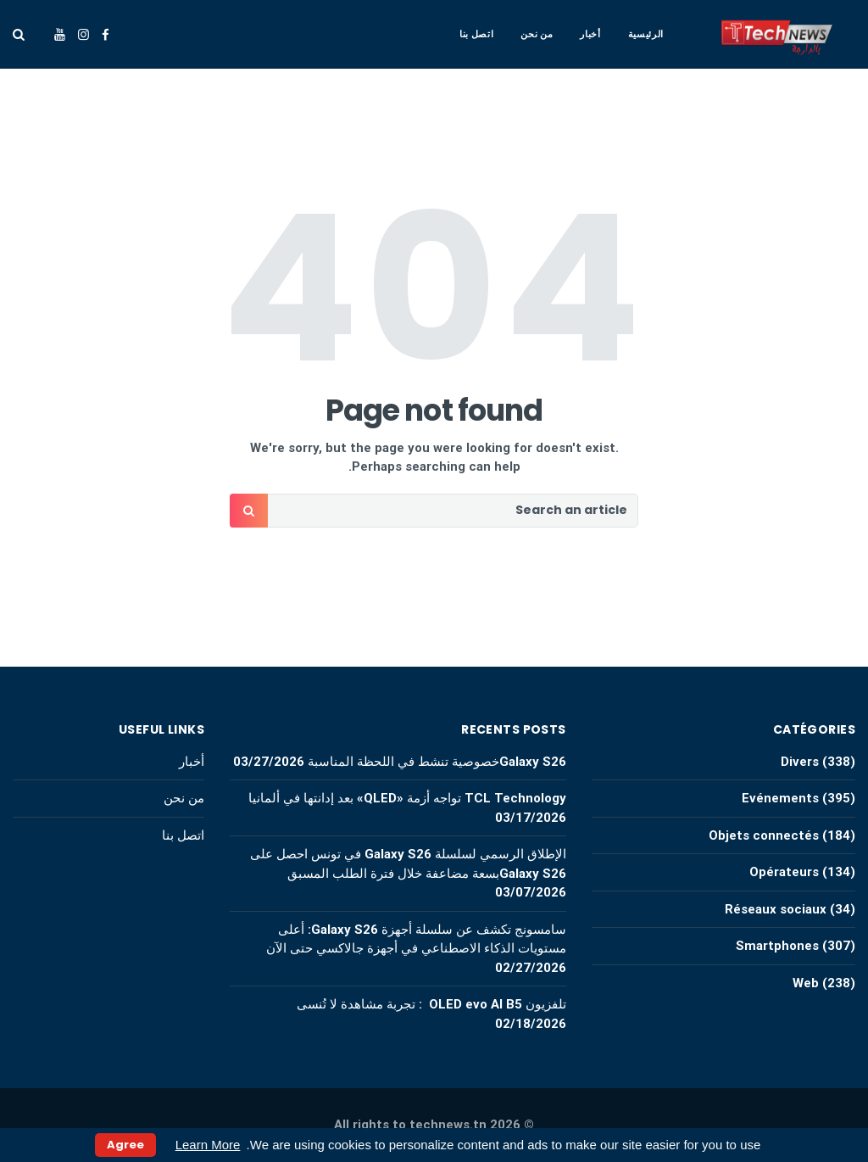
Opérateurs (784, 872)
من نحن (536, 34)
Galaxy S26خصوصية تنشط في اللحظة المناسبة (437, 761)
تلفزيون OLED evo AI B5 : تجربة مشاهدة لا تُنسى (431, 1004)
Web (806, 983)
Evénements (780, 798)
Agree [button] (125, 1145)
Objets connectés (764, 835)
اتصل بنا (476, 34)
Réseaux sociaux (775, 909)
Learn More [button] (208, 1144)
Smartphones (777, 945)
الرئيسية (646, 34)
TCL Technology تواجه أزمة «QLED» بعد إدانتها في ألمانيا (405, 798)
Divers (800, 761)
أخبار (590, 34)
